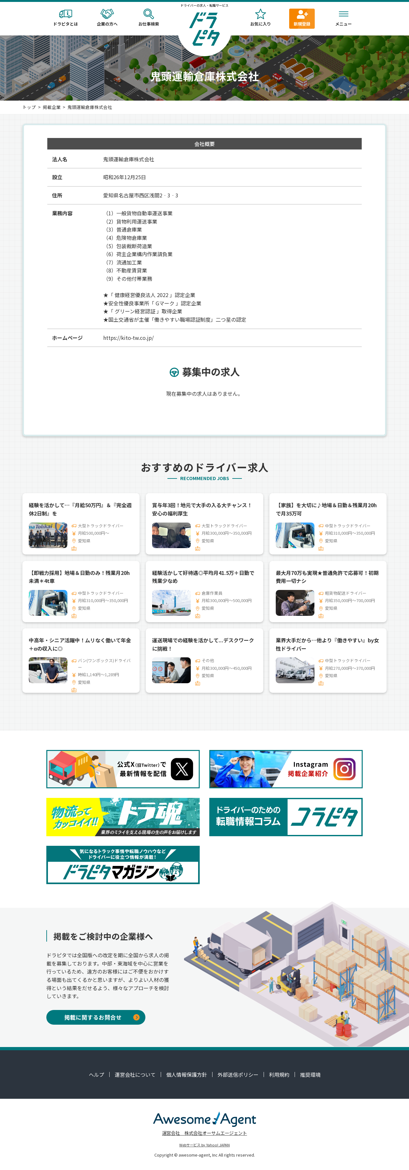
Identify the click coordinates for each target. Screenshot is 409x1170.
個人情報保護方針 (186, 1074)
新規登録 (302, 18)
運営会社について (135, 1074)
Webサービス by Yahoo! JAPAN (204, 1144)
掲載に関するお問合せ (102, 1017)
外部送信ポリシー (238, 1074)
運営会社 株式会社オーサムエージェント (204, 1132)
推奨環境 (310, 1074)
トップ (29, 107)
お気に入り (260, 18)
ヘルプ (96, 1074)
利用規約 (279, 1074)
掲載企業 (52, 107)
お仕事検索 (148, 18)
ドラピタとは (65, 18)
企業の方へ (107, 18)
